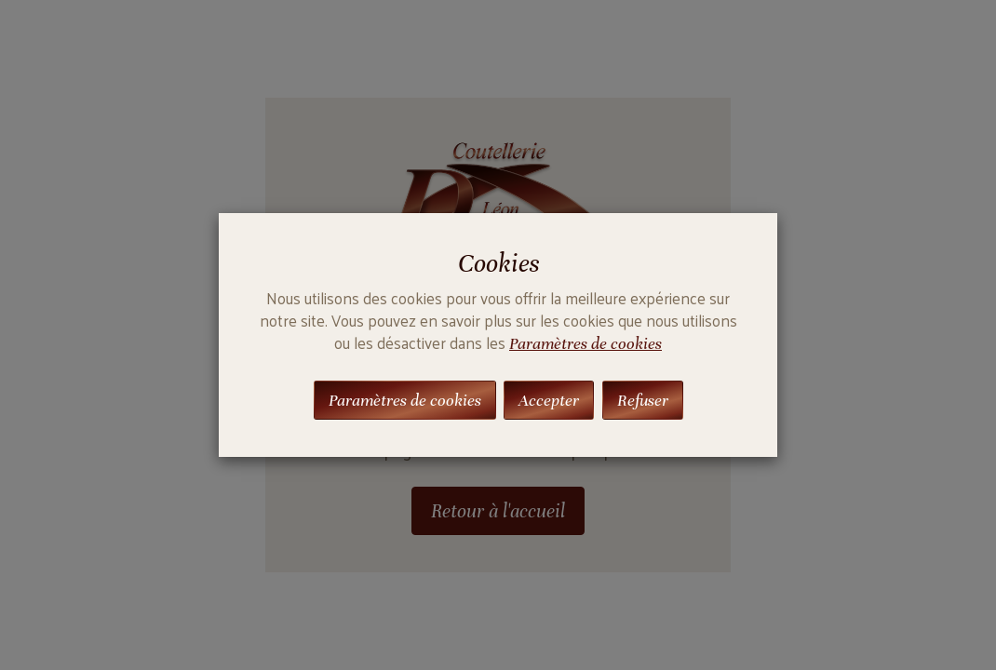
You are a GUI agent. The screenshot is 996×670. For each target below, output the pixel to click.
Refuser (642, 400)
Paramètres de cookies (585, 343)
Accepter (548, 400)
